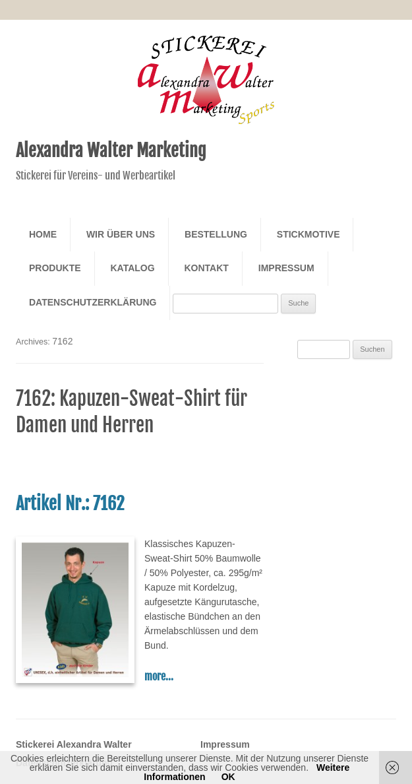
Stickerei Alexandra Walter (74, 744)
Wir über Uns (120, 234)
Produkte (55, 268)
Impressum (286, 268)
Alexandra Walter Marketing (111, 150)
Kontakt (206, 268)
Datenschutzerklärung (92, 302)
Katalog (132, 268)
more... (158, 676)
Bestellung (216, 234)
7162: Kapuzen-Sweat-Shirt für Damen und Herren (131, 412)
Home (43, 234)
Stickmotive (308, 234)
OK (228, 776)
